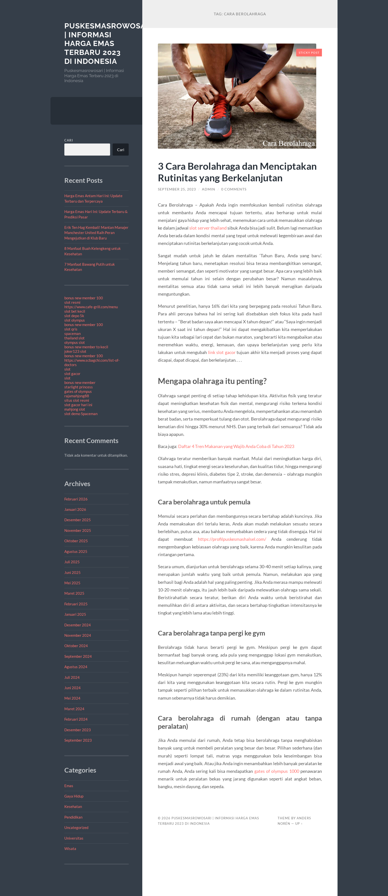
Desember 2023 (77, 730)
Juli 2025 (72, 562)
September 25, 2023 (177, 189)
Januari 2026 (75, 509)
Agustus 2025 (75, 551)
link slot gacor (222, 352)
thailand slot (74, 338)
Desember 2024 (77, 625)
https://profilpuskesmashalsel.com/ (232, 539)
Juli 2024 (72, 677)
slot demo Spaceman (80, 413)
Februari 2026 (76, 499)
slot (67, 369)
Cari (68, 140)
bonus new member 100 (83, 298)
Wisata (70, 848)
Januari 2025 (75, 614)
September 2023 (78, 740)
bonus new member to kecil (86, 347)
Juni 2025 (72, 572)
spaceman (72, 333)
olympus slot (74, 342)
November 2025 (77, 530)
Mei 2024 (72, 698)
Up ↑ (299, 823)
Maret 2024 (74, 709)
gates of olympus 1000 (276, 771)
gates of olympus (78, 391)
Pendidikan (73, 817)
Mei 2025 (72, 583)
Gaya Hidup (73, 796)
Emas (68, 785)
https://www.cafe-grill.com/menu (91, 307)
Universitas (73, 838)
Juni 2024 (72, 687)
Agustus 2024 (75, 666)
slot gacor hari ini (78, 404)
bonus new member (80, 382)
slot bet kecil (74, 311)
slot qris (70, 329)
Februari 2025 (76, 604)
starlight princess (78, 387)
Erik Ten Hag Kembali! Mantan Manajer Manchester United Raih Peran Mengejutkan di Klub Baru (96, 232)
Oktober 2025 (76, 541)
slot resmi (72, 302)
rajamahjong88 (76, 396)
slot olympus (74, 320)
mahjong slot (74, 409)
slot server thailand (208, 228)
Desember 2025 (77, 520)
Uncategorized (76, 827)
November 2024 (77, 635)
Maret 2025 (74, 593)
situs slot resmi (76, 400)
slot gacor (72, 373)
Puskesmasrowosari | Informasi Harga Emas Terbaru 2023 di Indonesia (108, 44)
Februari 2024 (76, 719)
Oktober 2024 (76, 645)
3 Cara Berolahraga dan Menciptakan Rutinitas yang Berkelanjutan (237, 171)
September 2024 (78, 656)
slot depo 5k (74, 315)
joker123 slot (75, 351)
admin (208, 189)
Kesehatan (73, 806)
